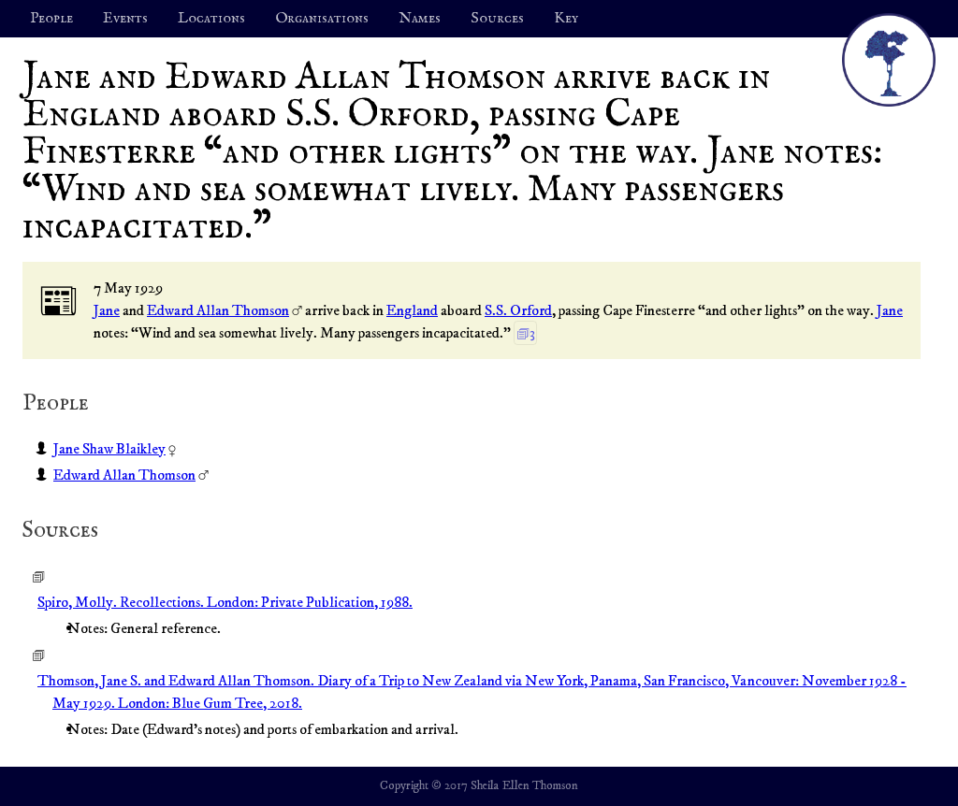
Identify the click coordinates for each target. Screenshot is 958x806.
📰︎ (58, 302)
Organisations (322, 18)
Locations (211, 18)
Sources (497, 18)
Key (566, 18)
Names (420, 18)
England (412, 310)
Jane (107, 310)
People (51, 18)
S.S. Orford (518, 310)
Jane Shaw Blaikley (109, 448)
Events (125, 18)
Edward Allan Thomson (218, 310)
